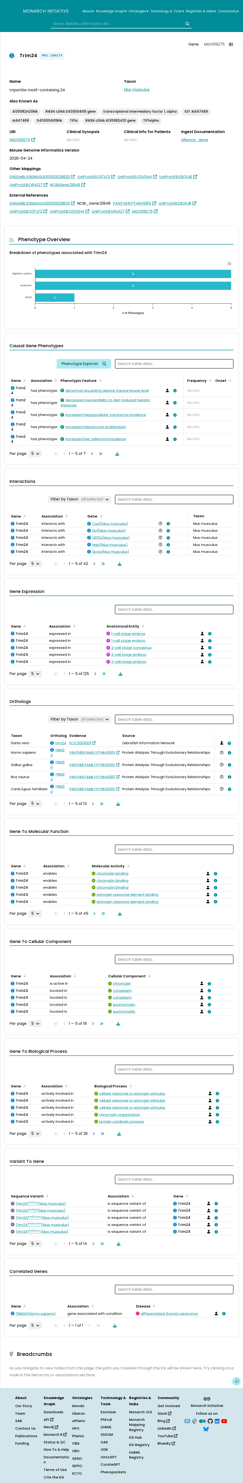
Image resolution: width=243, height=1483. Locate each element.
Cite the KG (54, 1477)
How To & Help (56, 1449)
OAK (104, 1442)
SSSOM (107, 1434)
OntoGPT (109, 1457)
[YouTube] (224, 1420)
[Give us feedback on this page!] (236, 1381)
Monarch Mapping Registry (137, 1424)
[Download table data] (116, 453)
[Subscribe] (187, 1420)
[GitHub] (210, 1420)
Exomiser (108, 1412)
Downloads (53, 1412)
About (88, 11)
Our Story (23, 1406)
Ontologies (138, 11)
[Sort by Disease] (153, 1305)
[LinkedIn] (217, 1420)
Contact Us (25, 1428)
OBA (75, 1443)
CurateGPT (110, 1464)
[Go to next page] (91, 453)
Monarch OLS (140, 1412)
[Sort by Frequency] (209, 380)
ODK (104, 1449)
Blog (164, 1420)
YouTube (167, 1436)
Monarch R (55, 1434)
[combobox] (121, 23)
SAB (18, 1420)
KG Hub (135, 1437)
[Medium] (202, 1420)
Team (20, 1413)
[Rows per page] (35, 453)
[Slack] (194, 1420)
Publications (26, 1436)
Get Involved (169, 1406)
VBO (75, 1451)
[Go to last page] (99, 453)
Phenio (78, 1436)
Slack (164, 1413)
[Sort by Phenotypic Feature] (99, 380)
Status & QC (55, 1442)
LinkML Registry (136, 1455)
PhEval (106, 1419)
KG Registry (139, 1444)
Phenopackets (113, 1472)
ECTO (77, 1473)
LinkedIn (167, 1428)
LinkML (106, 1427)
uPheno (78, 1420)
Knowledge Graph (111, 11)
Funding (22, 1443)
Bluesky (166, 1443)
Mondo (78, 1406)
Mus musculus (137, 89)
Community (228, 11)
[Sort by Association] (55, 380)
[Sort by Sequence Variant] (46, 1195)
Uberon (78, 1413)
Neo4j (51, 1427)
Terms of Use (55, 1469)
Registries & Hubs (201, 11)
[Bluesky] (206, 1428)
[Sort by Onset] (229, 380)
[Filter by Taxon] (79, 499)
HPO (75, 1428)
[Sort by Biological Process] (130, 1085)
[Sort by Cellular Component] (148, 975)
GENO (77, 1458)
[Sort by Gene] (24, 380)
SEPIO (77, 1466)
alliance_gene (194, 140)
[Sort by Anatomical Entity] (142, 626)
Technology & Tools (167, 11)
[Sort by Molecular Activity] (127, 865)
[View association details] (174, 390)
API (48, 1419)
